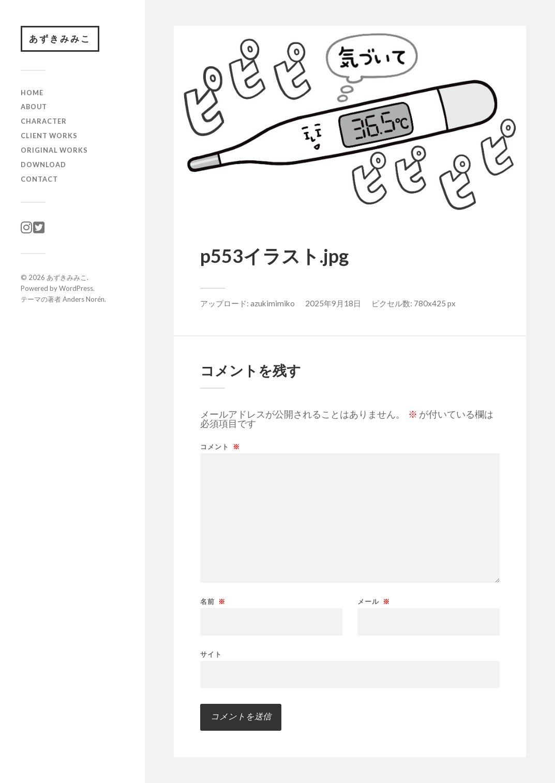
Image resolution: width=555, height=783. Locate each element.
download (43, 164)
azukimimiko (272, 303)
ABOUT (34, 106)
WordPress (76, 288)
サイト (211, 654)
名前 (213, 601)
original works (54, 150)
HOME (32, 92)
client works (49, 135)
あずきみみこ (60, 38)
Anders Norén (83, 299)
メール (373, 601)
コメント (220, 447)
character (44, 121)
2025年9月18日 (333, 303)
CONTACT (39, 179)
